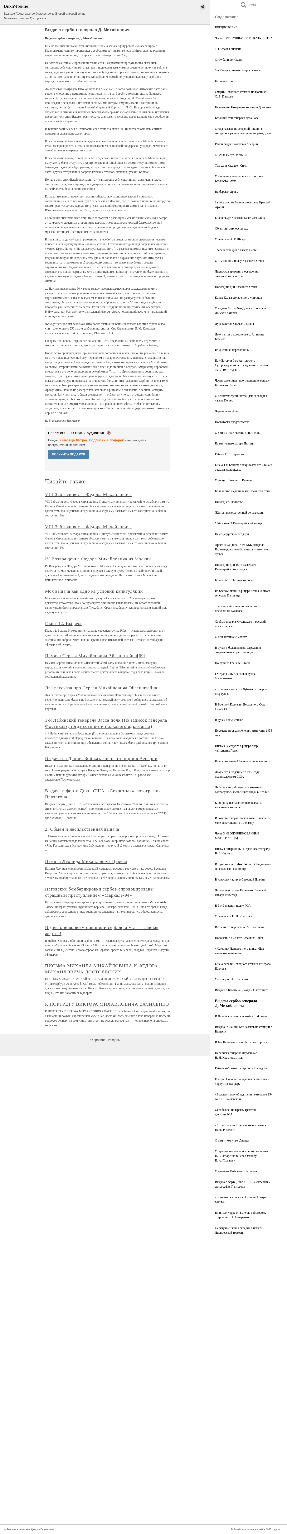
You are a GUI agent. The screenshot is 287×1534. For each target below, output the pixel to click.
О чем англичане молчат (231, 637)
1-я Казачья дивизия (228, 48)
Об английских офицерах (231, 228)
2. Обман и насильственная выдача (82, 829)
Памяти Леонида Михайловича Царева (86, 861)
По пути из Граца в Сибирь (232, 663)
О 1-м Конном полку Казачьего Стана (239, 260)
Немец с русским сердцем (232, 534)
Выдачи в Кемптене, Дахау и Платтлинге (241, 990)
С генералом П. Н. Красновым (235, 916)
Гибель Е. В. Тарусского (230, 454)
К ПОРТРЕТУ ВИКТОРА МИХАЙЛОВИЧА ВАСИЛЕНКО (107, 1004)
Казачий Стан (224, 81)
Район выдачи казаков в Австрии (236, 144)
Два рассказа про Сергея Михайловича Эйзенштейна (101, 687)
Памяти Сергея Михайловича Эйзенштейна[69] (95, 655)
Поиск (248, 5)
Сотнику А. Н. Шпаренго (231, 979)
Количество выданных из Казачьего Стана (242, 491)
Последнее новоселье (229, 501)
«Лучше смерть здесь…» (231, 154)
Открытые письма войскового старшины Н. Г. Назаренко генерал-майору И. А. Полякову (241, 1156)
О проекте (97, 1040)
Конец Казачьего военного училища (238, 297)
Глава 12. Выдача (63, 623)
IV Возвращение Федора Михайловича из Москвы (98, 558)
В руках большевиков (229, 719)
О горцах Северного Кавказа (233, 480)
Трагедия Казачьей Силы (231, 165)
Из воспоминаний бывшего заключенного (242, 761)
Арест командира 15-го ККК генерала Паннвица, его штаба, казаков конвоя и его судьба (242, 549)
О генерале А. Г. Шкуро (230, 239)
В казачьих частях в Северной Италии (240, 879)
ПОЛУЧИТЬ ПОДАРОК (68, 454)
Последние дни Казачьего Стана (236, 286)
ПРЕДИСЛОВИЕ (226, 27)
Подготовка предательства (232, 422)
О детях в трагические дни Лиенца (237, 432)
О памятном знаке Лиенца (232, 1140)
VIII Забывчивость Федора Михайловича (88, 494)
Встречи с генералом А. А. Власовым (239, 927)
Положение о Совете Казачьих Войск (239, 937)
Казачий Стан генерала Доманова (237, 118)
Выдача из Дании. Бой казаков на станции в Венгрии (101, 758)
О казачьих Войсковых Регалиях (236, 1171)
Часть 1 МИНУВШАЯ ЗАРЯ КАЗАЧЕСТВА (244, 38)
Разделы (114, 1040)
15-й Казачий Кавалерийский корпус (239, 523)
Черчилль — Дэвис (227, 411)
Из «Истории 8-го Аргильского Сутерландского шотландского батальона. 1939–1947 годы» (242, 365)
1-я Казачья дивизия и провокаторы (238, 70)
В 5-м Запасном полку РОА (233, 905)
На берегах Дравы (227, 191)
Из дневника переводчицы (232, 349)
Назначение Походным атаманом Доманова (243, 107)
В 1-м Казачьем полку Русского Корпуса (241, 1042)
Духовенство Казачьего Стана (234, 323)
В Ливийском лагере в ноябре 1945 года (241, 1016)
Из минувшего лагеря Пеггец (234, 443)
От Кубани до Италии (229, 59)
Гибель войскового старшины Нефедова (241, 1068)
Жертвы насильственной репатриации (240, 512)
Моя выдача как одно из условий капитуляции (94, 591)
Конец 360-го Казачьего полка (234, 580)
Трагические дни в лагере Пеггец (236, 250)
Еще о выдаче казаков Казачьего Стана (240, 217)
